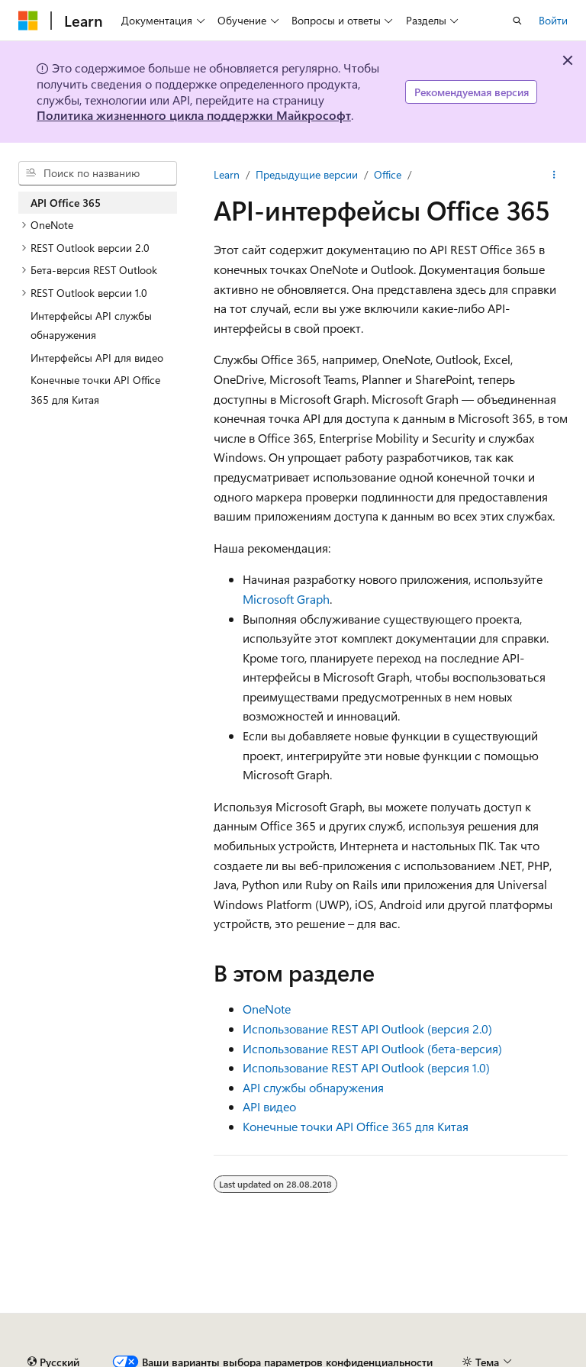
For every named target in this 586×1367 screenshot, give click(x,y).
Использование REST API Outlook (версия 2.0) (367, 1028)
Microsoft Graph (286, 599)
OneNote (267, 1009)
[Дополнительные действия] (554, 175)
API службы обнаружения (313, 1087)
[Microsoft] (28, 21)
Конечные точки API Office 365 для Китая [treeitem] (95, 389)
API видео (269, 1106)
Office (387, 174)
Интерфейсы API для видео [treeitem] (97, 357)
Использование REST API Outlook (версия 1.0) (366, 1067)
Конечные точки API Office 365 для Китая (355, 1126)
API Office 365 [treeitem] (66, 202)
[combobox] (97, 173)
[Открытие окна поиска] (517, 20)
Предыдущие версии (307, 174)
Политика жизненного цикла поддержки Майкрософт (194, 115)
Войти (553, 20)
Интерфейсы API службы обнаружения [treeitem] (91, 325)
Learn (227, 174)
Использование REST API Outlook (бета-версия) (372, 1048)
